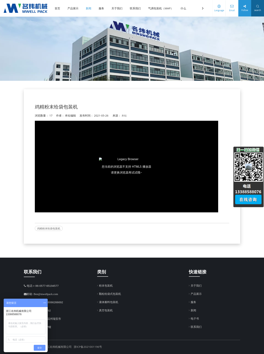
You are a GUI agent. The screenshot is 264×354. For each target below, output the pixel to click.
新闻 (88, 8)
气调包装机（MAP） (160, 8)
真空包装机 (106, 310)
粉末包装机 (106, 285)
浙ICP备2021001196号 (88, 347)
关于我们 (116, 8)
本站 (124, 115)
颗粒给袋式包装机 (110, 294)
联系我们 (135, 8)
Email (232, 10)
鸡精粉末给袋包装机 (48, 228)
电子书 (195, 318)
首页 (57, 8)
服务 (101, 8)
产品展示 (72, 8)
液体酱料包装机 (108, 302)
